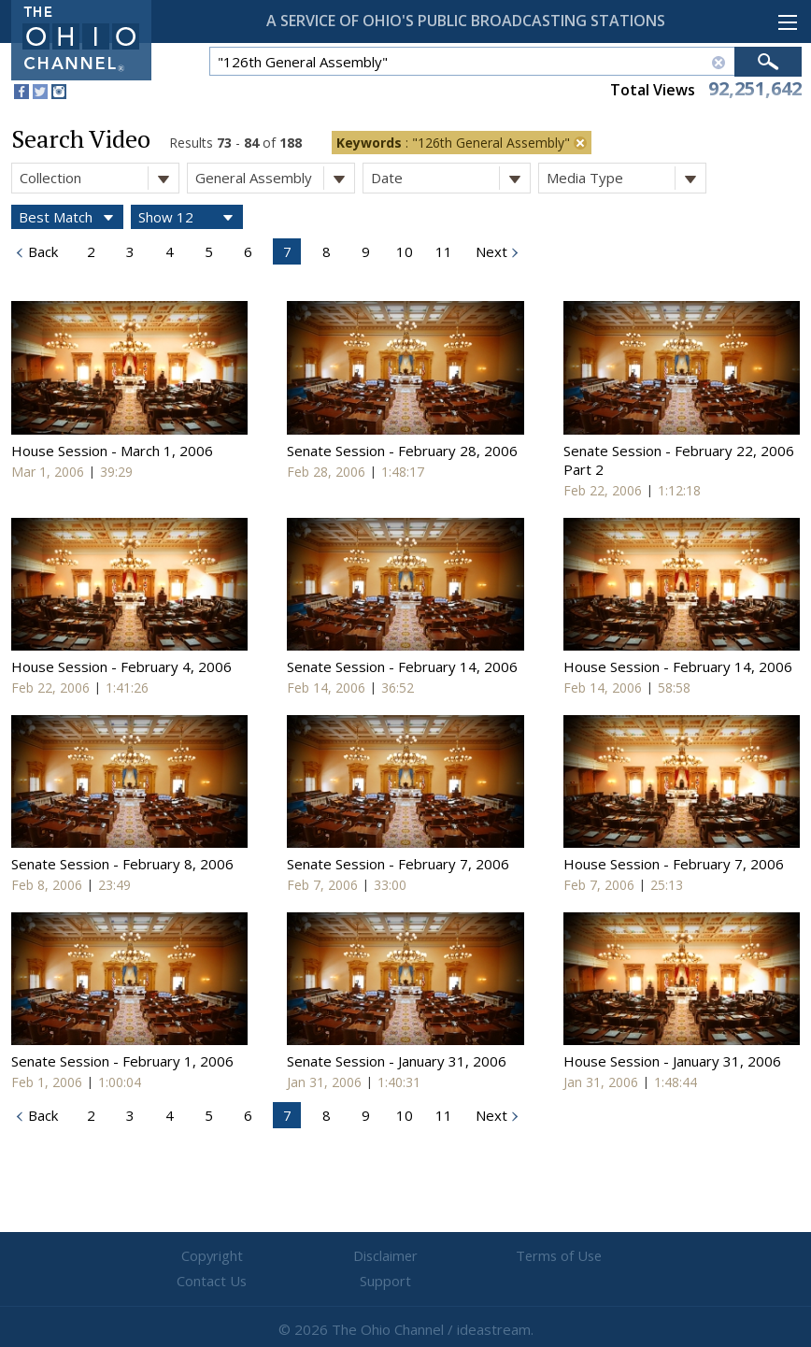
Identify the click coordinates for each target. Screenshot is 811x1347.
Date (450, 178)
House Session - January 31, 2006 (672, 1061)
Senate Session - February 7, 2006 (398, 863)
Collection (99, 178)
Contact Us (517, 1256)
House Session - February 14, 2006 (677, 666)
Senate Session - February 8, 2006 (122, 863)
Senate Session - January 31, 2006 (396, 1061)
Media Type (626, 178)
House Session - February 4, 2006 (121, 666)
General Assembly (274, 178)
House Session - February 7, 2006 (673, 863)
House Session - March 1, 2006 (112, 450)
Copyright (181, 1256)
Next (489, 251)
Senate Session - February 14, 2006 (402, 666)
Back (41, 251)
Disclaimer (294, 1256)
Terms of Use (405, 1256)
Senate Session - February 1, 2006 (122, 1061)
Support (630, 1256)
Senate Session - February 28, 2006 (402, 450)
